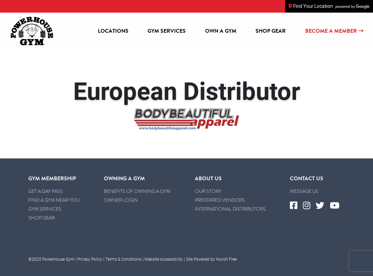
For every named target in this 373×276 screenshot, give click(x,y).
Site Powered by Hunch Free (211, 259)
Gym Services (166, 31)
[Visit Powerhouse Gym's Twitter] (323, 206)
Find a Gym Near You (54, 200)
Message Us (304, 191)
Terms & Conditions (123, 259)
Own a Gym (220, 31)
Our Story (208, 191)
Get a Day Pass (45, 191)
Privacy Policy (89, 259)
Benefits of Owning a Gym (137, 191)
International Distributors (230, 208)
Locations (113, 31)
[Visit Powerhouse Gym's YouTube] (337, 206)
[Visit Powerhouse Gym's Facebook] (296, 206)
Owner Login (121, 200)
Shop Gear (270, 31)
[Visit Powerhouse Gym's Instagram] (309, 206)
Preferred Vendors (220, 200)
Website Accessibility (163, 259)
